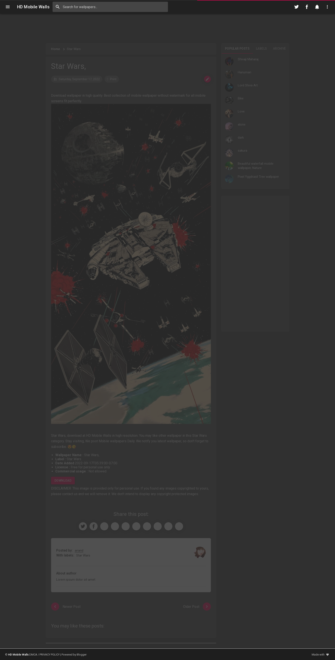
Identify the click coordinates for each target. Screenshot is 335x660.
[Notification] (317, 7)
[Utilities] (327, 7)
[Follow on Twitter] (296, 7)
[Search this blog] (110, 7)
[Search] (57, 7)
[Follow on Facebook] (307, 7)
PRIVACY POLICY (50, 654)
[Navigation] (8, 7)
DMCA (33, 654)
